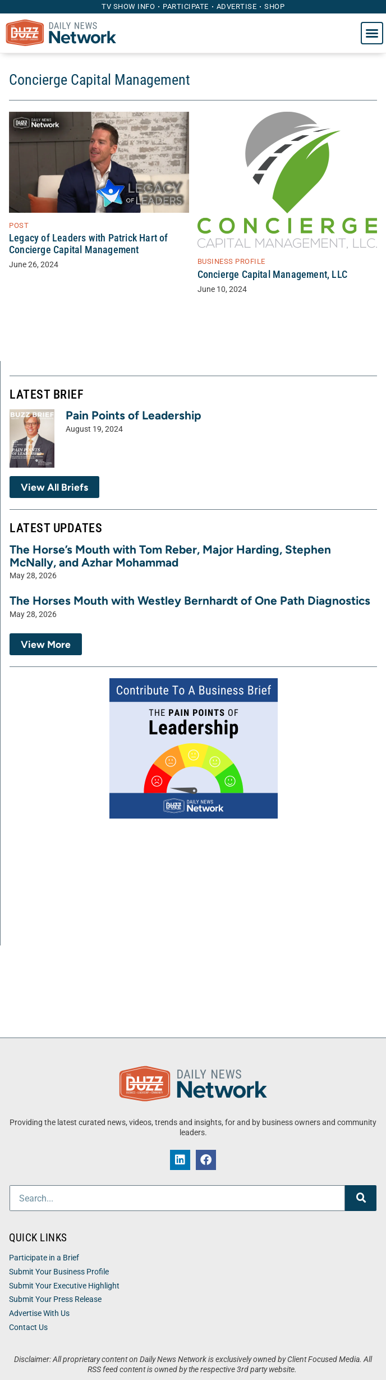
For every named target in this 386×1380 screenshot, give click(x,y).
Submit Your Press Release (55, 1299)
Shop (274, 6)
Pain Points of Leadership (133, 415)
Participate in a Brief (44, 1258)
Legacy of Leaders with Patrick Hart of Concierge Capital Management (88, 243)
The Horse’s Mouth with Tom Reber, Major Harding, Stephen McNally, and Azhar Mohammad (170, 555)
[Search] (360, 1198)
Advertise (237, 6)
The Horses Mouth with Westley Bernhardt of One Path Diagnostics (190, 600)
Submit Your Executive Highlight (64, 1286)
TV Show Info (128, 6)
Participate (186, 6)
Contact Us (28, 1327)
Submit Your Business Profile (59, 1272)
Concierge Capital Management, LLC (272, 274)
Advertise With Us (39, 1313)
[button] (372, 33)
